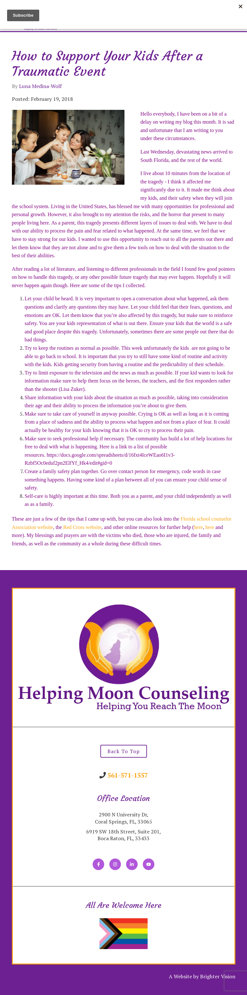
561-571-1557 (127, 775)
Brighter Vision (217, 976)
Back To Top (123, 751)
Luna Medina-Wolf (40, 86)
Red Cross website (82, 527)
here (198, 527)
